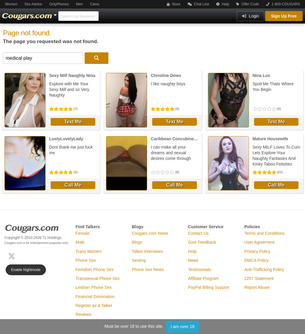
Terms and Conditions (264, 233)
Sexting (139, 260)
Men (79, 4)
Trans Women (89, 251)
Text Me (73, 121)
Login (250, 16)
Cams (94, 4)
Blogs (137, 242)
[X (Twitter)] (12, 255)
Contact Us (198, 233)
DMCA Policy (256, 260)
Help (222, 4)
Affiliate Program (203, 278)
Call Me (73, 185)
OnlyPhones (59, 4)
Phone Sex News (148, 269)
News (193, 260)
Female (83, 233)
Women (11, 4)
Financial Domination (95, 296)
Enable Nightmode (26, 270)
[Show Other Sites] (56, 13)
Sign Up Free (284, 16)
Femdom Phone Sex (95, 269)
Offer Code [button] (247, 4)
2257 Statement (259, 278)
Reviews (83, 314)
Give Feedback (202, 242)
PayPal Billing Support (208, 287)
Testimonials (199, 269)
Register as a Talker (94, 305)
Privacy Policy (257, 251)
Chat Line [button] (198, 4)
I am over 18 (182, 326)
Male (80, 242)
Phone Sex (86, 260)
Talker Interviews (147, 251)
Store (173, 4)
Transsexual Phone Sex (98, 278)
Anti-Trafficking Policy (264, 269)
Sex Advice (33, 4)
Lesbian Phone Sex (94, 287)
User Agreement (259, 242)
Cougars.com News (150, 233)
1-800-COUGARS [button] (283, 4)
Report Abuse (257, 287)
